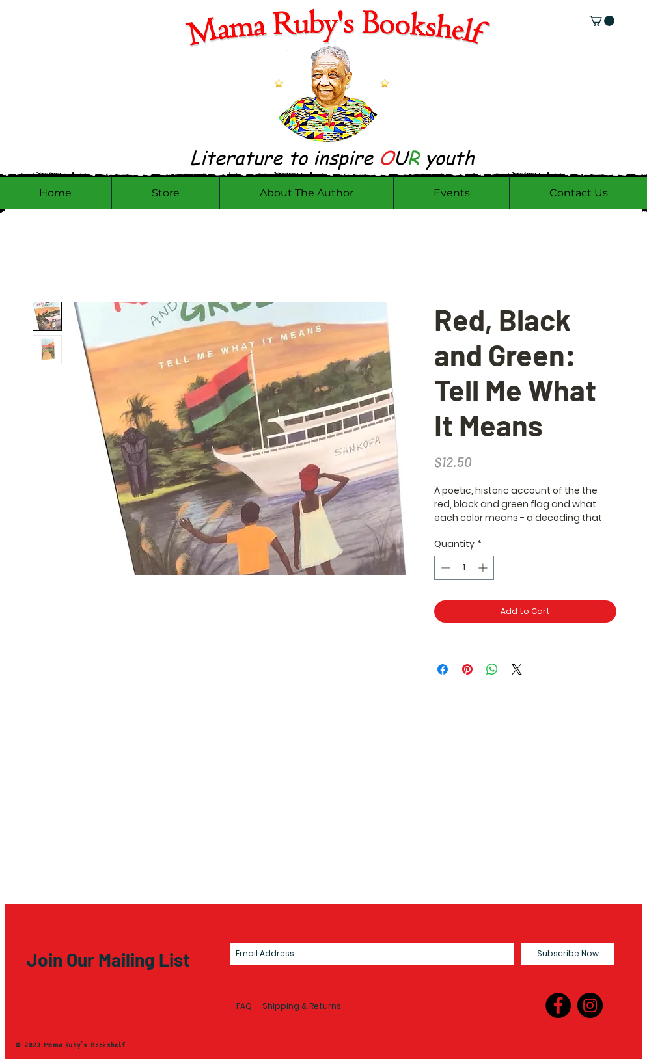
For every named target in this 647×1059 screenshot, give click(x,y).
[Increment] (484, 567)
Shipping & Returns (301, 1006)
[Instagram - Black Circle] (590, 1005)
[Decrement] (444, 567)
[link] (601, 21)
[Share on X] (517, 669)
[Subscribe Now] (567, 954)
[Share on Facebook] (442, 669)
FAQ (244, 1006)
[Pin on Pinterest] (467, 669)
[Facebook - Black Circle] (558, 1005)
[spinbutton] (464, 567)
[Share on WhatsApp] (492, 669)
